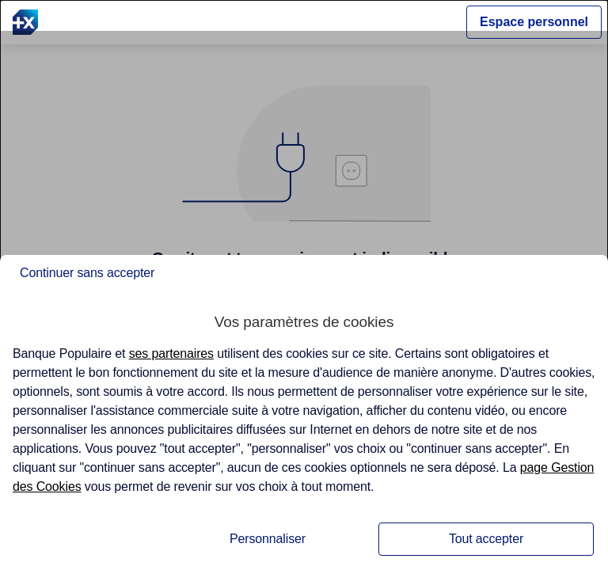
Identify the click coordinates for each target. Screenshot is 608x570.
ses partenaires (171, 353)
